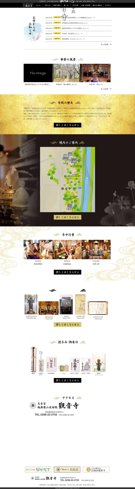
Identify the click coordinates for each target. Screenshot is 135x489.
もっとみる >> (106, 44)
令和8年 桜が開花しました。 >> (72, 33)
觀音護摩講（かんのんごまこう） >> (73, 39)
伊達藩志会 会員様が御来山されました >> (75, 23)
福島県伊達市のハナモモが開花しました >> (75, 28)
